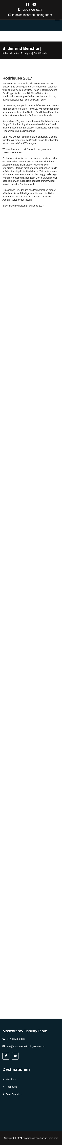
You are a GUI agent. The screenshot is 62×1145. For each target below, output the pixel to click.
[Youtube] (34, 4)
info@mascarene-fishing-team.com (23, 1046)
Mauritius (9, 1079)
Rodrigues (9, 1086)
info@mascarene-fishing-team (32, 15)
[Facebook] (27, 4)
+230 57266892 (31, 9)
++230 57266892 (13, 1039)
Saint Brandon (11, 1094)
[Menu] (57, 20)
